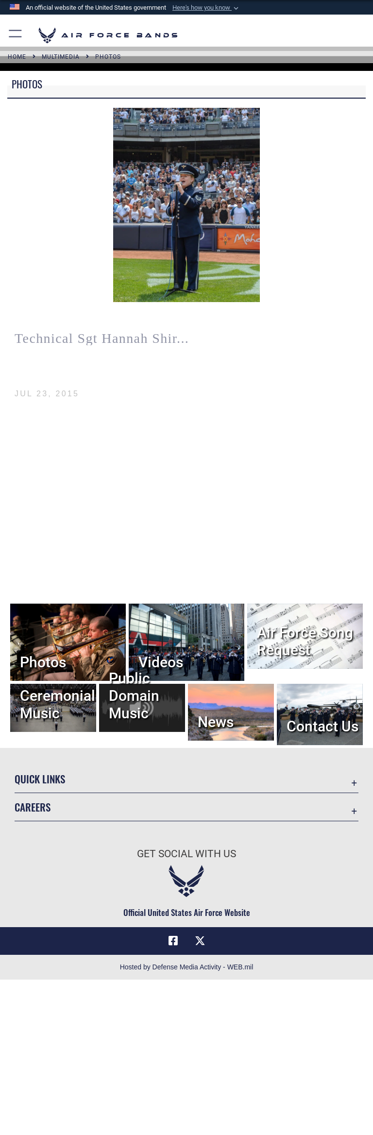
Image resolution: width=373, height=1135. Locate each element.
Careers (33, 806)
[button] (206, 8)
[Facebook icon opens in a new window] (173, 940)
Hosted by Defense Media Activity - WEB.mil (187, 967)
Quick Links (40, 778)
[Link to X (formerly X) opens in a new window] (200, 940)
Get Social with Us (186, 854)
